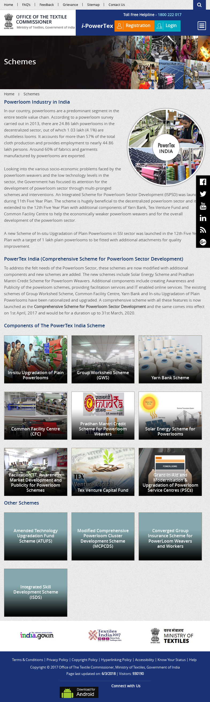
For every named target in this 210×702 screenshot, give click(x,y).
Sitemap (93, 4)
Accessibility (144, 659)
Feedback (47, 4)
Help (193, 659)
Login (166, 26)
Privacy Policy (57, 659)
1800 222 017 (169, 14)
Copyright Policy (85, 659)
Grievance (70, 4)
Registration (133, 26)
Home (8, 4)
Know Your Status (172, 659)
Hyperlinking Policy (116, 659)
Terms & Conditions (27, 659)
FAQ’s (26, 4)
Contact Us (117, 4)
